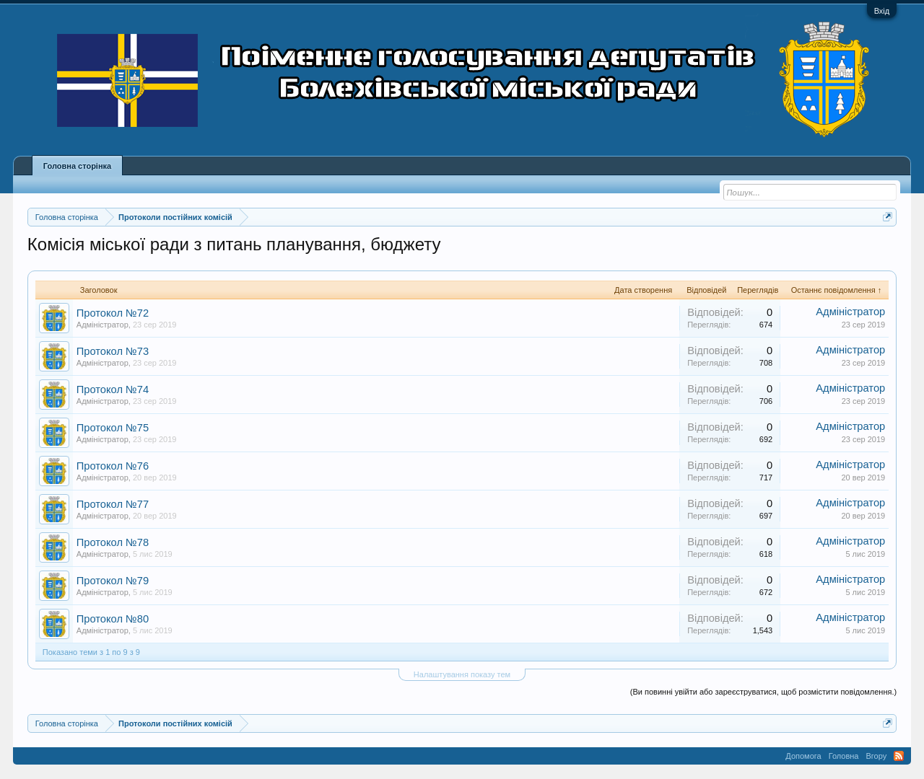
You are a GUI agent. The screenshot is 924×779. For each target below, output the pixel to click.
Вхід (882, 10)
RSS (899, 756)
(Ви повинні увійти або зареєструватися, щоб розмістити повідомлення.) (763, 691)
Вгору (876, 756)
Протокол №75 (113, 427)
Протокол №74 (113, 389)
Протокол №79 (113, 580)
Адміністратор (102, 324)
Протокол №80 (113, 619)
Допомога (803, 756)
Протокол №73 (113, 351)
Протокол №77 (113, 504)
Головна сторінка (77, 166)
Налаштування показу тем (462, 674)
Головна (844, 756)
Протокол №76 (113, 466)
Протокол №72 (113, 313)
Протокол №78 (113, 542)
